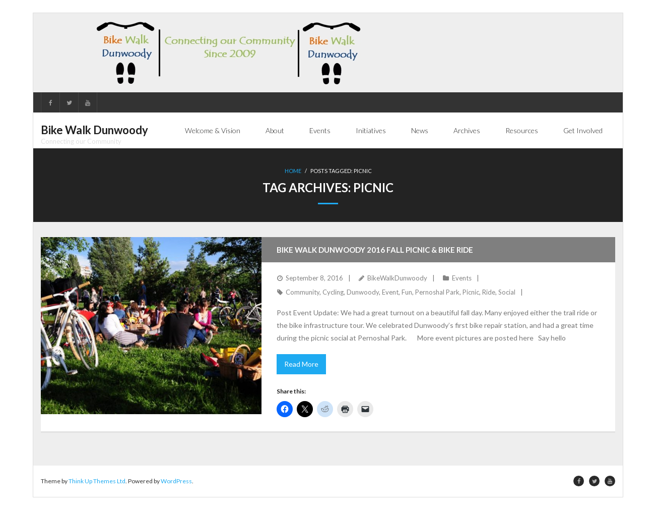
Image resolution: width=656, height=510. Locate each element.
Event (390, 292)
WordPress (176, 481)
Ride (488, 292)
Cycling (333, 292)
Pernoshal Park (437, 292)
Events (462, 278)
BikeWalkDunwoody (397, 278)
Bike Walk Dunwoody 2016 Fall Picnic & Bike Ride (375, 249)
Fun (407, 292)
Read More (301, 364)
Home (293, 170)
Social (506, 292)
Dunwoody (363, 292)
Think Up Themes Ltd (97, 481)
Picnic (471, 292)
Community (302, 292)
